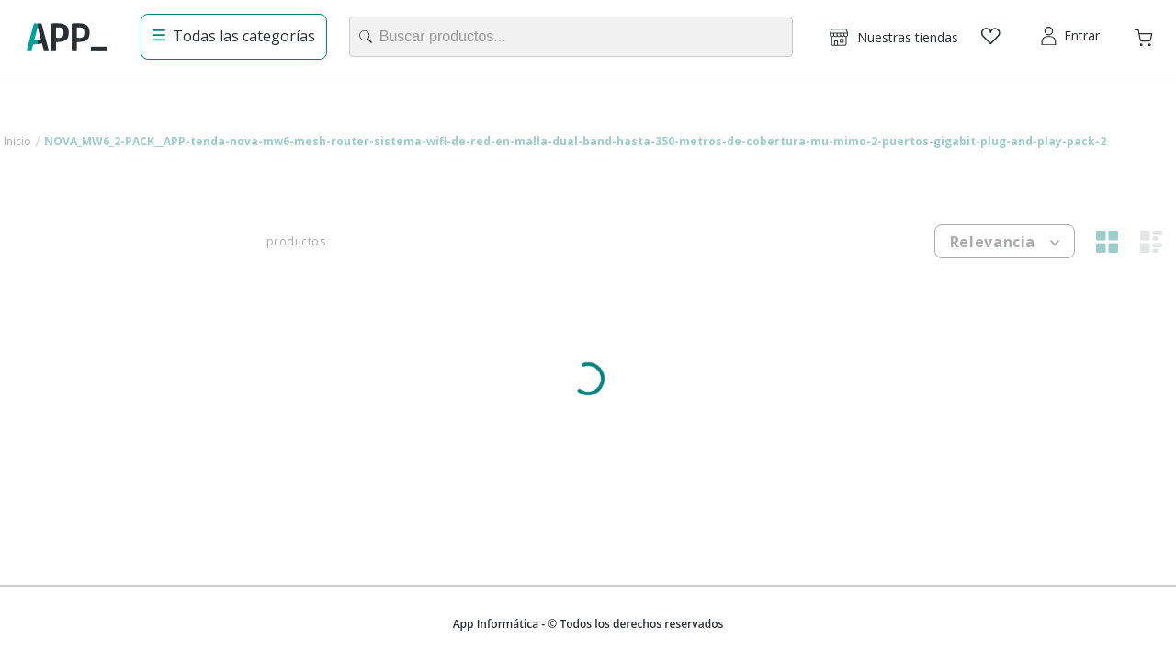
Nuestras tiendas (907, 37)
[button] (894, 37)
